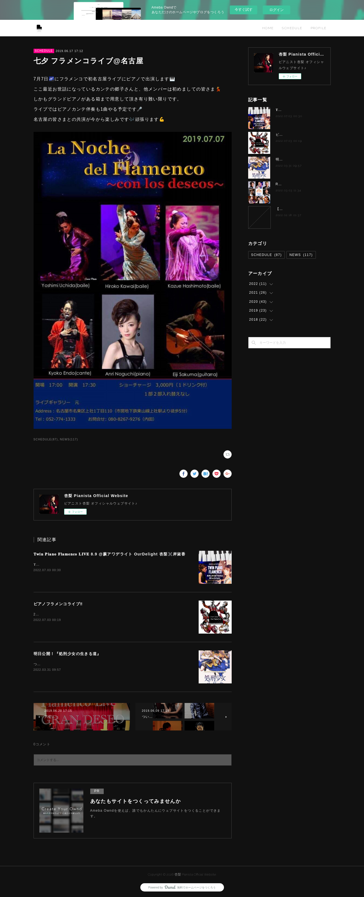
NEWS (301, 255)
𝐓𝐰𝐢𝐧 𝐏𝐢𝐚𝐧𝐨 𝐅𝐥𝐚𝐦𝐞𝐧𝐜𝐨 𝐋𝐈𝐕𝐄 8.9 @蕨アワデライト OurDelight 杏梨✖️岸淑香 (110, 554)
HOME (268, 28)
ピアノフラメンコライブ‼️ (58, 604)
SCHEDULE (292, 28)
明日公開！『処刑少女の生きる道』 (67, 653)
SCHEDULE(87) (46, 439)
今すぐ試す (244, 9)
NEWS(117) (69, 439)
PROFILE (319, 28)
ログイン (276, 10)
